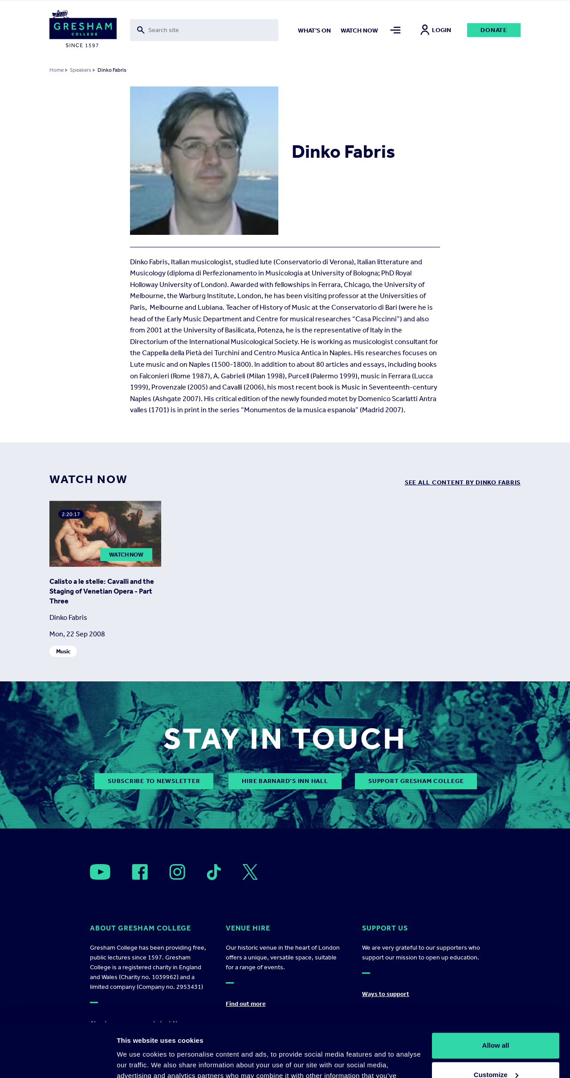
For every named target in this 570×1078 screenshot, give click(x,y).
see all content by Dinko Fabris (463, 482)
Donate (493, 30)
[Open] (100, 872)
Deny (496, 1053)
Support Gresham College (416, 781)
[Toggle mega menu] (395, 30)
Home (56, 70)
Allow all (495, 995)
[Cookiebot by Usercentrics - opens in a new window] (58, 1060)
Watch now (359, 30)
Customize (496, 1024)
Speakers (80, 70)
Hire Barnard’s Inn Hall (285, 781)
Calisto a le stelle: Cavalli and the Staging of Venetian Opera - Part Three (101, 591)
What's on (314, 30)
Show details (137, 1060)
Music (63, 651)
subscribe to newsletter (154, 781)
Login (435, 30)
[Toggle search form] (204, 30)
